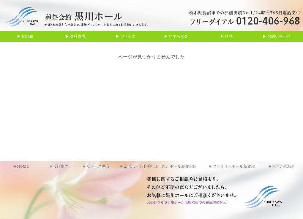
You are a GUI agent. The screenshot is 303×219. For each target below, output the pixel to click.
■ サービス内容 (96, 166)
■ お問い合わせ (282, 166)
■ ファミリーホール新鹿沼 (232, 166)
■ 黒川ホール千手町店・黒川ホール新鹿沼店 (158, 166)
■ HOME (21, 166)
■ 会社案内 (58, 166)
